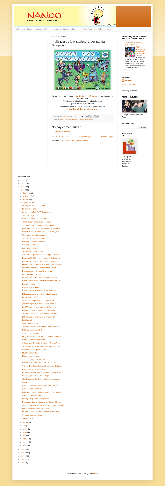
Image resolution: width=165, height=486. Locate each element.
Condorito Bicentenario (30, 245)
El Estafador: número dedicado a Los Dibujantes (40, 294)
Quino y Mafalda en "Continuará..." (35, 206)
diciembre (26, 193)
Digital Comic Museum (30, 287)
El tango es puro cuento (31, 356)
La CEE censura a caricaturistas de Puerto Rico (40, 307)
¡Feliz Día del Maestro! (30, 333)
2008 (23, 453)
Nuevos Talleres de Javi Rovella (34, 369)
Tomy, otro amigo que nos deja (33, 359)
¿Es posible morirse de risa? (33, 251)
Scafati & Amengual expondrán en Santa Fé (38, 301)
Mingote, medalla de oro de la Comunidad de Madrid (41, 337)
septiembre (27, 203)
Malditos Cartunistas (30, 353)
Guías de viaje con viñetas (32, 415)
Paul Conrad (27, 320)
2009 (23, 449)
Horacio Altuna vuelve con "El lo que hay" (37, 271)
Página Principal (84, 137)
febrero (25, 442)
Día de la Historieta (78, 119)
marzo (25, 439)
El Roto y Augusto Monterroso (33, 242)
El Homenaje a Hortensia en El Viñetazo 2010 (39, 317)
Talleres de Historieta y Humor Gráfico (32, 29)
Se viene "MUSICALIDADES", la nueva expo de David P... (43, 405)
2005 (23, 463)
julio (24, 426)
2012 (23, 184)
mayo (25, 432)
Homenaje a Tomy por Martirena (34, 350)
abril (24, 436)
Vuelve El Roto (27, 418)
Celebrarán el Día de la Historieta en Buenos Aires (41, 343)
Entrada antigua (107, 137)
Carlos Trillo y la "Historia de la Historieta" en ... (39, 291)
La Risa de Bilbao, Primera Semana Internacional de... (42, 412)
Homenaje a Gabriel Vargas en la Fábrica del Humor (41, 402)
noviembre (27, 196)
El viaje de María (28, 284)
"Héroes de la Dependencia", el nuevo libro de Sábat (41, 366)
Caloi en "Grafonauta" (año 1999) (34, 219)
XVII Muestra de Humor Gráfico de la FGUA (38, 225)
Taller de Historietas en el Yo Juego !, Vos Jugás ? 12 (141, 51)
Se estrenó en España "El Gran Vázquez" (37, 212)
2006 (23, 459)
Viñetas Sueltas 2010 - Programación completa (39, 268)
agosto (25, 422)
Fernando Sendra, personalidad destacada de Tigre (41, 264)
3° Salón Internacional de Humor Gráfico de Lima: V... (42, 327)
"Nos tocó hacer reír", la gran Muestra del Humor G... (42, 314)
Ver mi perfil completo (130, 84)
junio (25, 429)
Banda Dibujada (65, 119)
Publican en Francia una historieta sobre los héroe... (41, 228)
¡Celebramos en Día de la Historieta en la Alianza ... (41, 379)
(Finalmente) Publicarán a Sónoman (35, 409)
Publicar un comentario (63, 132)
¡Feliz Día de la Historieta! (32, 395)
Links (108, 29)
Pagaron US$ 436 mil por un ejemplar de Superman (41, 258)
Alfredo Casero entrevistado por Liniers (36, 222)
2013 (23, 180)
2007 (23, 456)
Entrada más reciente (60, 137)
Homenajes (89, 119)
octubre (26, 200)
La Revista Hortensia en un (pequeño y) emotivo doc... (42, 372)
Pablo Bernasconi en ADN (32, 330)
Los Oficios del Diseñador (31, 297)
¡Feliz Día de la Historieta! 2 (32, 389)
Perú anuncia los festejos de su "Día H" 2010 (39, 363)
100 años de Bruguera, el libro (33, 238)
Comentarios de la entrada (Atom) (75, 141)
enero (25, 445)
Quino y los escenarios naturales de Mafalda (38, 261)
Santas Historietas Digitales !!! (33, 340)
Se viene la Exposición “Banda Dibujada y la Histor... (41, 346)
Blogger (95, 474)
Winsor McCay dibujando (31, 323)
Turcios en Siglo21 (29, 215)
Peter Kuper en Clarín (30, 248)
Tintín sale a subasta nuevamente (34, 235)
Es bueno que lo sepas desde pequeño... (37, 376)
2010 (23, 190)
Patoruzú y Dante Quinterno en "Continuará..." (39, 310)
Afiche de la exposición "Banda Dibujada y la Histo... (41, 255)
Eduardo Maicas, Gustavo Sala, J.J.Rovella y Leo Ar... (42, 232)
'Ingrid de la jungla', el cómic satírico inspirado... (40, 304)
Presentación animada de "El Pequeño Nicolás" (40, 278)
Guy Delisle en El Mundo (31, 274)
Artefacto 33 (26, 382)
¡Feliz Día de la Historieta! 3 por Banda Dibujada (40, 386)
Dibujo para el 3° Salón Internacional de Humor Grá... (42, 281)
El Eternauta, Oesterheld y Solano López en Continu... (42, 392)
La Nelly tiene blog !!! (30, 209)
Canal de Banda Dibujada (91, 29)
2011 (23, 187)
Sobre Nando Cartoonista (64, 29)
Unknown (128, 81)
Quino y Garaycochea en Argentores (35, 399)
